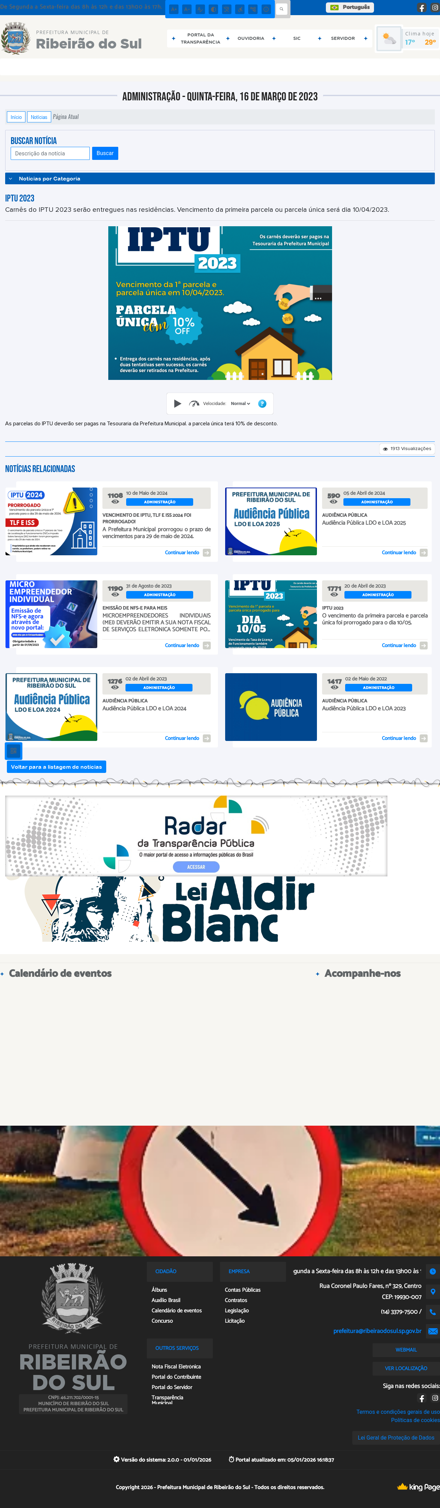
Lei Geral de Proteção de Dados (396, 1437)
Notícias (39, 116)
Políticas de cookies (415, 1420)
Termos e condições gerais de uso (398, 1412)
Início (16, 116)
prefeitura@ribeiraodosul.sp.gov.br (377, 1331)
